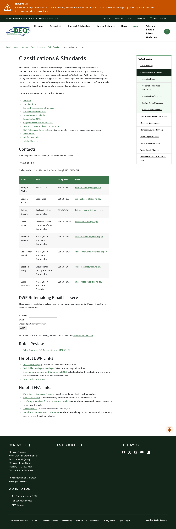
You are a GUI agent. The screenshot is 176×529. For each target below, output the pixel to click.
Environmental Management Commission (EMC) (45, 372)
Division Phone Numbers (21, 470)
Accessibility (67, 521)
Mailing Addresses (18, 481)
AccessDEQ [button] (55, 26)
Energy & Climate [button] (106, 26)
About (16, 47)
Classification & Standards (151, 72)
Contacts (27, 100)
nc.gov (35, 521)
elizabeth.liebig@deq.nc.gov (88, 266)
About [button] (136, 26)
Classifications (29, 104)
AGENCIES (119, 18)
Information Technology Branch (153, 116)
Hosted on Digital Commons (156, 520)
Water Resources (38, 47)
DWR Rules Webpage (32, 364)
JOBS (130, 18)
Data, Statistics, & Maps (34, 379)
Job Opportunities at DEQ (24, 496)
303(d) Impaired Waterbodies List (38, 122)
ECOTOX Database (31, 397)
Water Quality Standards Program (38, 394)
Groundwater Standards (34, 115)
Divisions (25, 47)
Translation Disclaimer (19, 521)
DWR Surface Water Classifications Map (41, 126)
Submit (23, 327)
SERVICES (141, 18)
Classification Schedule (152, 96)
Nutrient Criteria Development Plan (153, 158)
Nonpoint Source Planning (151, 130)
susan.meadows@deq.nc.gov (88, 281)
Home (8, 47)
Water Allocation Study (150, 143)
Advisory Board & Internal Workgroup (151, 31)
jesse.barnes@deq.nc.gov (86, 221)
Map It (31, 467)
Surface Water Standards (34, 111)
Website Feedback (50, 521)
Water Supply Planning (150, 150)
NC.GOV (107, 18)
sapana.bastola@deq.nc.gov (88, 198)
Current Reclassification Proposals (38, 108)
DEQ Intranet (18, 505)
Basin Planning (146, 65)
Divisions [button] (39, 26)
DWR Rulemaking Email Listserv (37, 130)
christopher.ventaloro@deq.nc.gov (91, 251)
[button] (167, 31)
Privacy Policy (109, 521)
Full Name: (24, 315)
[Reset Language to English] (151, 18)
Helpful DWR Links (31, 137)
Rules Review (29, 133)
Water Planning (54, 47)
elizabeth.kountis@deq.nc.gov (89, 236)
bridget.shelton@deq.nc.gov (88, 187)
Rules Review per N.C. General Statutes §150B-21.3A (46, 350)
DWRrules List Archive (83, 335)
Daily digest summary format (32, 324)
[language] (160, 18)
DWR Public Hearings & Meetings (38, 368)
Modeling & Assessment (150, 123)
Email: (22, 320)
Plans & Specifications (149, 136)
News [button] (124, 26)
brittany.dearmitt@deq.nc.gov (89, 210)
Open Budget (124, 521)
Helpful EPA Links (30, 141)
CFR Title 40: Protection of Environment (41, 412)
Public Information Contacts (22, 478)
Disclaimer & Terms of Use (87, 521)
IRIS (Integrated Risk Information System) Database (47, 401)
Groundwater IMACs (32, 119)
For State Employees (22, 501)
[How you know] (51, 18)
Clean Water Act (30, 408)
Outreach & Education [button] (79, 26)
